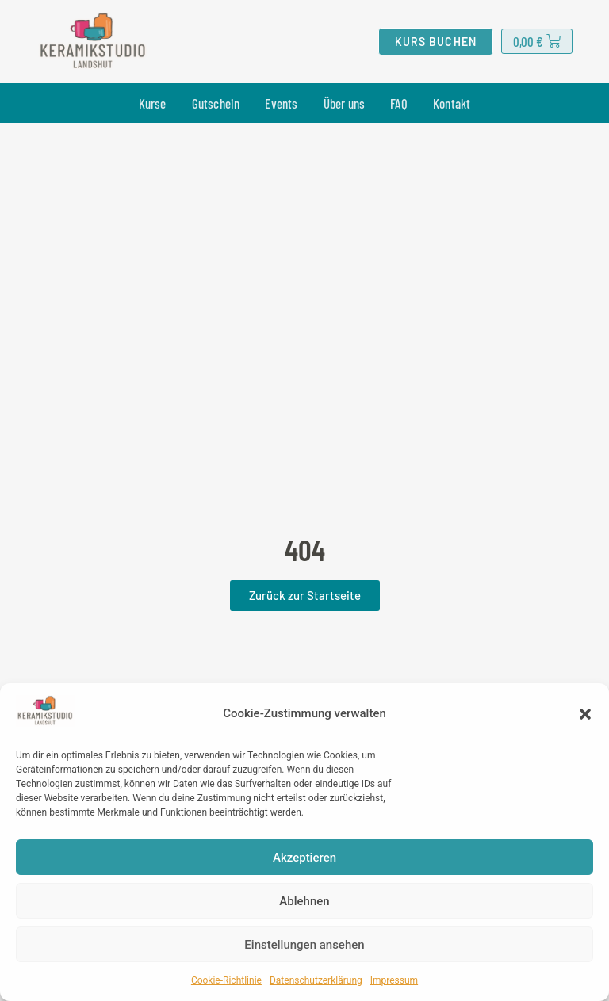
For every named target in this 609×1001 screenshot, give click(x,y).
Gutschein (216, 103)
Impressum (394, 980)
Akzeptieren (304, 857)
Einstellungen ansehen (304, 945)
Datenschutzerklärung (316, 980)
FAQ (399, 103)
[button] (585, 714)
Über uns (345, 103)
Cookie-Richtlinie (226, 980)
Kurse (153, 103)
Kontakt (451, 103)
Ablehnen (304, 901)
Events (281, 103)
